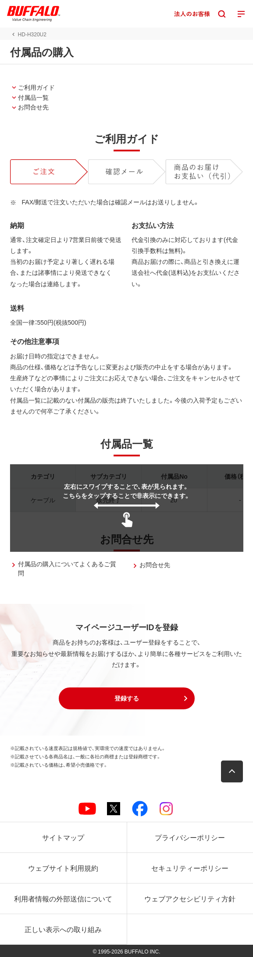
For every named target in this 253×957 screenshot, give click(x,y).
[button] (127, 698)
